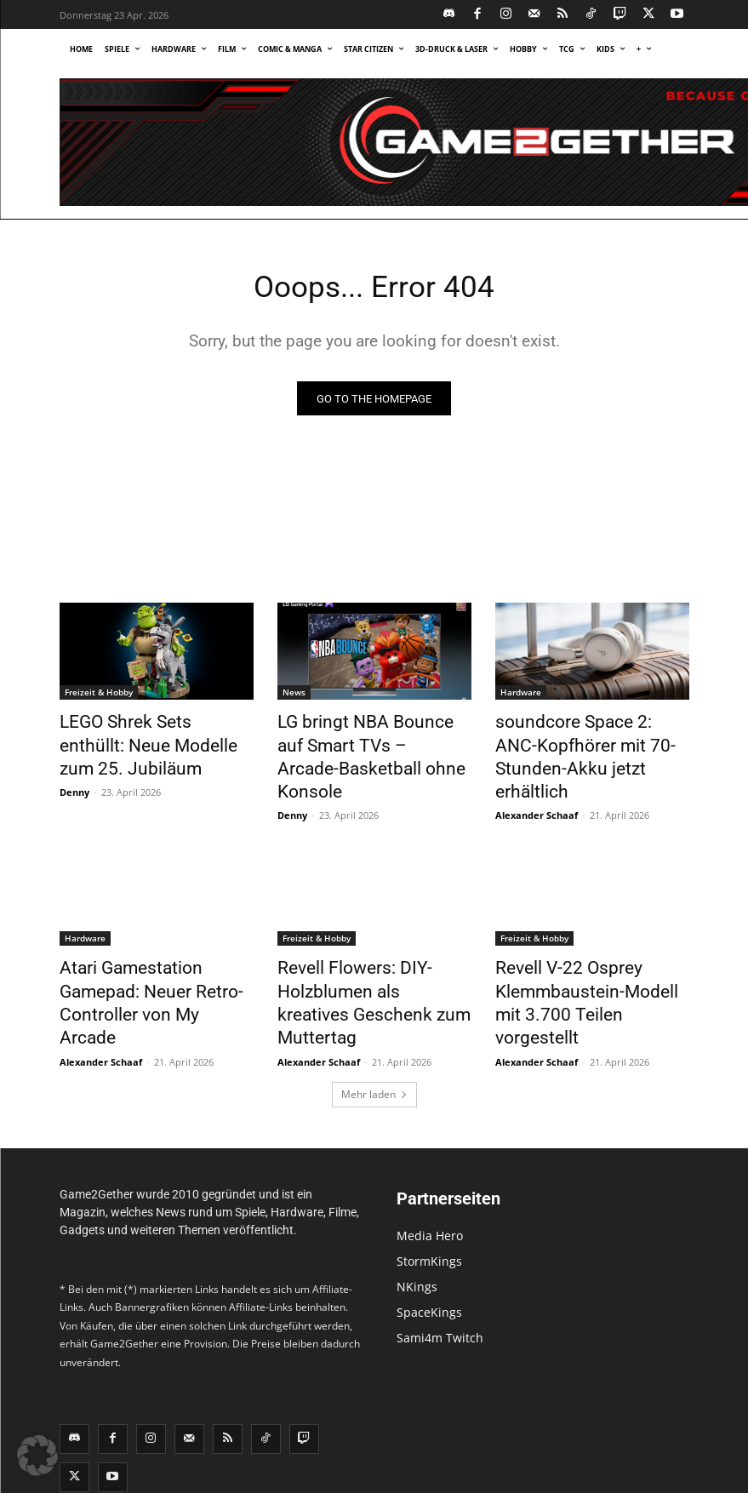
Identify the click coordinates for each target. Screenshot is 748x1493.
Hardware (520, 696)
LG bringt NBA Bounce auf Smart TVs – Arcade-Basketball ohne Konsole (360, 743)
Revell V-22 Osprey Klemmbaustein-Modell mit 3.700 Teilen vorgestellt (582, 952)
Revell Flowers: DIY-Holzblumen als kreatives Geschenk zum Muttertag (358, 952)
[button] (37, 1455)
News (294, 696)
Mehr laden (374, 1024)
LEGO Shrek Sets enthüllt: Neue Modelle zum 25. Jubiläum (141, 743)
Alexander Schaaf (536, 782)
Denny (74, 782)
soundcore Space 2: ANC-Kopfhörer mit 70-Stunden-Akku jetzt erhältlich (581, 743)
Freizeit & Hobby (99, 696)
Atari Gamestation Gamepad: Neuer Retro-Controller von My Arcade (157, 952)
